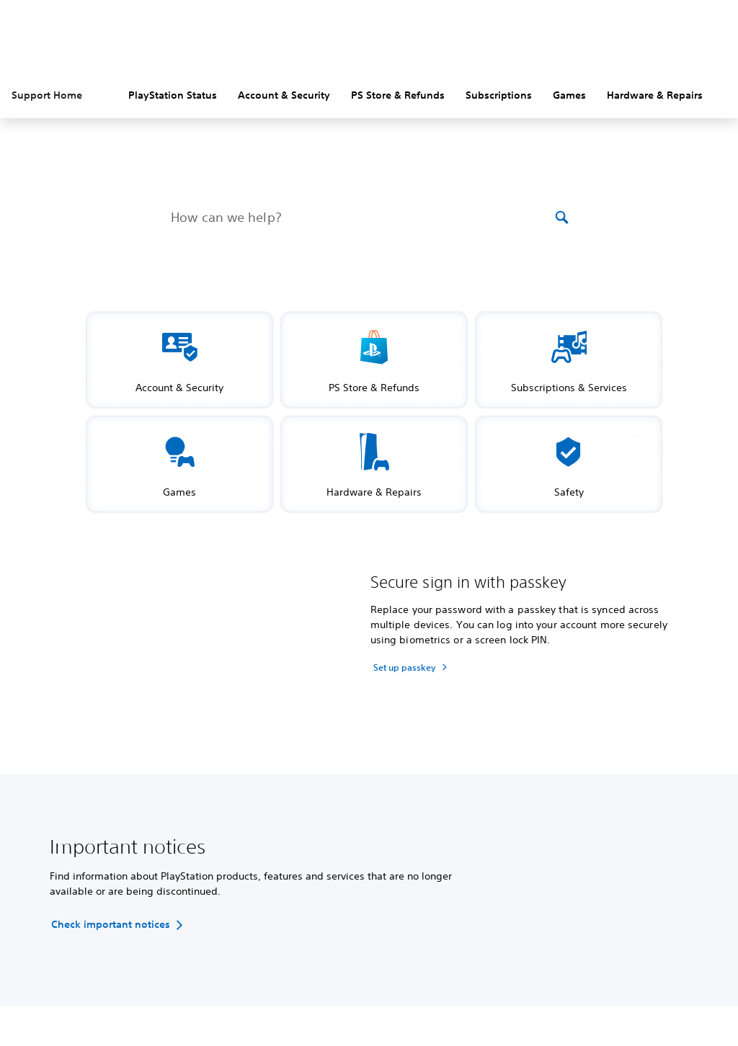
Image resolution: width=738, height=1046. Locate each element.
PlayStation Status (172, 95)
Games (569, 95)
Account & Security (284, 95)
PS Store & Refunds (398, 95)
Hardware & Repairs (655, 95)
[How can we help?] (361, 217)
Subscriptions (499, 95)
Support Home (47, 95)
